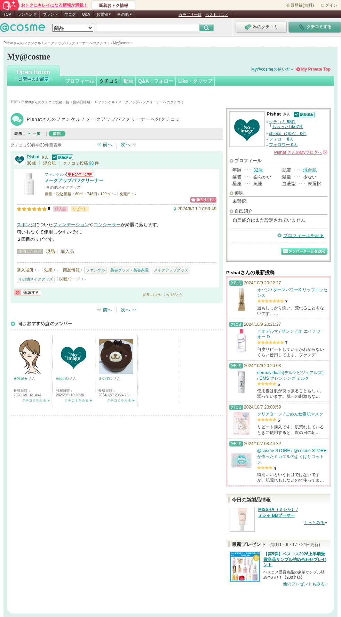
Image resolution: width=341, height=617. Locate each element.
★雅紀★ (21, 378)
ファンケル (54, 174)
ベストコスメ (216, 15)
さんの (300, 152)
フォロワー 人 (283, 144)
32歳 (258, 170)
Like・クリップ (195, 81)
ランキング (27, 14)
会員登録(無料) (300, 5)
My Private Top (316, 69)
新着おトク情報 (113, 5)
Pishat (33, 156)
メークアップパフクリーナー (74, 180)
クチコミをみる (34, 400)
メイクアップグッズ (171, 270)
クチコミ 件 (282, 121)
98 (91, 163)
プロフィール (79, 81)
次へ (125, 144)
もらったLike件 (287, 126)
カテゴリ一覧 (190, 15)
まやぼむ (105, 378)
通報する (27, 292)
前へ (107, 144)
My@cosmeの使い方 (270, 69)
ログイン (329, 5)
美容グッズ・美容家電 (129, 270)
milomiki (63, 378)
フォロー (163, 81)
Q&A (86, 14)
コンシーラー (107, 224)
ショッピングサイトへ (203, 200)
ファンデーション (71, 224)
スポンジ (26, 224)
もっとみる (314, 522)
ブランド (50, 14)
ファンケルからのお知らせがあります (79, 174)
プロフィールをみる (303, 235)
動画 (128, 81)
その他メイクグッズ (63, 187)
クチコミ (109, 81)
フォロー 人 (281, 139)
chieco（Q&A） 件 (288, 133)
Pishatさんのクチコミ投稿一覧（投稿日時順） (58, 102)
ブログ (70, 14)
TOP (7, 14)
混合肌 (310, 170)
